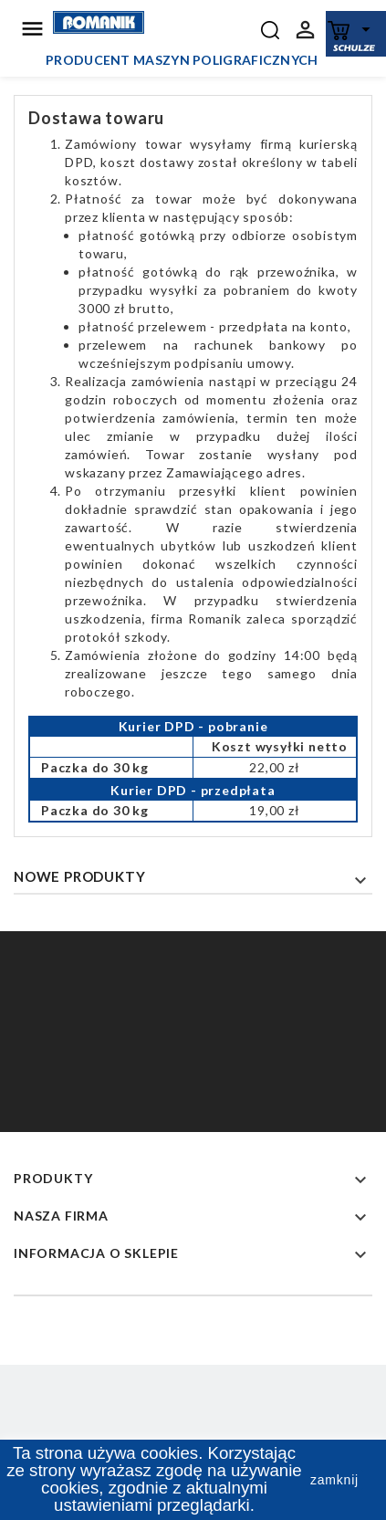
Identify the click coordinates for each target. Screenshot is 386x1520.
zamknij (334, 1480)
